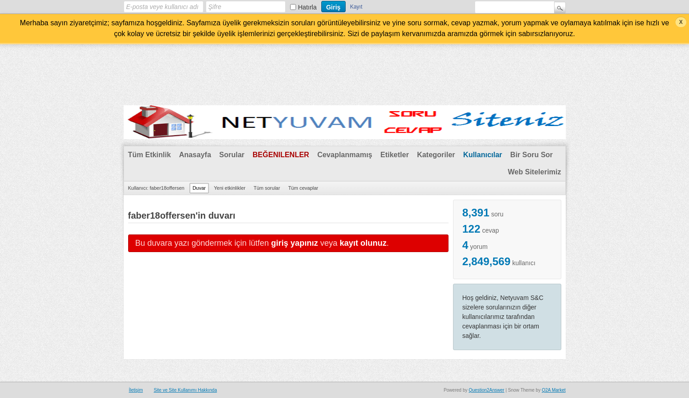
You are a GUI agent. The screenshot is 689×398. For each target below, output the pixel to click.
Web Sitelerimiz (534, 172)
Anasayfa (195, 155)
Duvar (199, 188)
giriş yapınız (294, 243)
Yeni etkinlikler (229, 188)
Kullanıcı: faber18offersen (156, 188)
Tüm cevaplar (303, 188)
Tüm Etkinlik (149, 155)
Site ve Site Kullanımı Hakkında (185, 390)
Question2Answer (486, 390)
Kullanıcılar (482, 155)
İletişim (136, 390)
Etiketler (394, 155)
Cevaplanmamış (344, 155)
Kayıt (356, 7)
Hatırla (307, 7)
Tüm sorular (267, 188)
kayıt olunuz (363, 243)
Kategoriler (436, 155)
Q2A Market (554, 390)
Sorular (232, 155)
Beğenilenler (281, 155)
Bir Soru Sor (531, 155)
